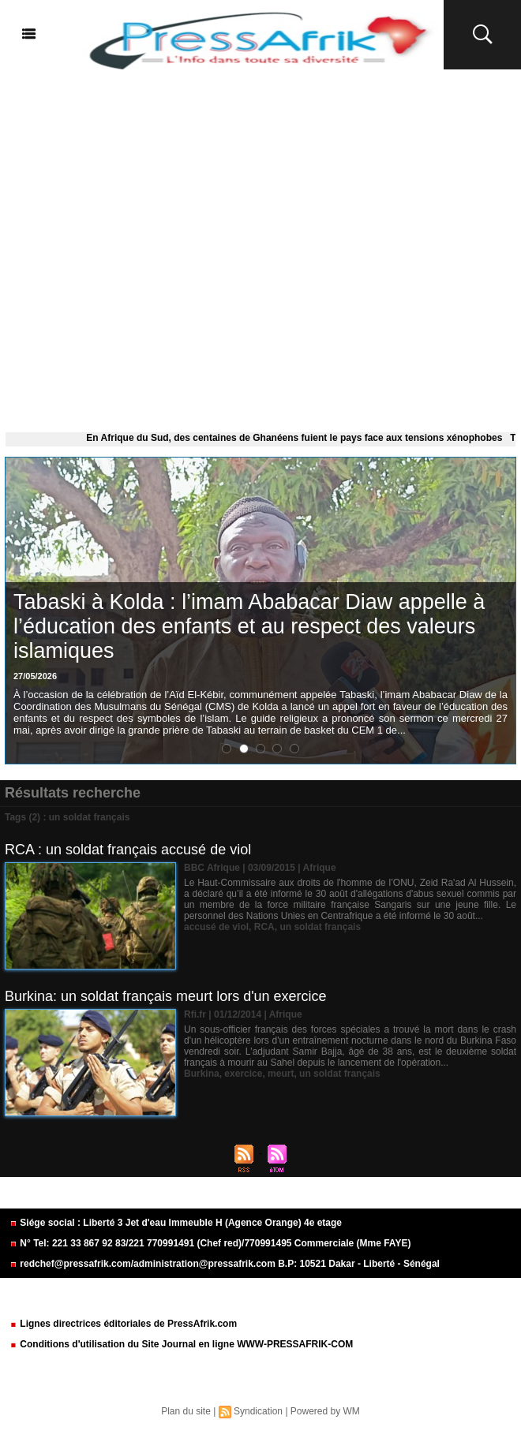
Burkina (201, 1073)
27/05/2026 (35, 676)
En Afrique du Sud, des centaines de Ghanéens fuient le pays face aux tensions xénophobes (298, 437)
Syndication (258, 1411)
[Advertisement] (260, 247)
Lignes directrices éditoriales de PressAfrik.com (123, 1323)
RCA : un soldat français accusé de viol (128, 849)
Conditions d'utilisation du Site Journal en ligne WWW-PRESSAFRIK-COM (181, 1344)
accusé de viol (216, 926)
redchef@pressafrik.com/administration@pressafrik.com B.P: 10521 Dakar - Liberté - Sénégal (224, 1263)
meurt (281, 1073)
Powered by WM (325, 1411)
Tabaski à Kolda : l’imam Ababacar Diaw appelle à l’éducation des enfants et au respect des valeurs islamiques (249, 626)
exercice (243, 1073)
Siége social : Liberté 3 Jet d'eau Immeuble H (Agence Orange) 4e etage (175, 1222)
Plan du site (186, 1411)
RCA (264, 926)
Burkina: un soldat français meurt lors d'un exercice (166, 996)
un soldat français (320, 926)
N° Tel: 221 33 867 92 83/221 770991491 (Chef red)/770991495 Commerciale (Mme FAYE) (209, 1243)
